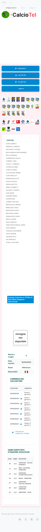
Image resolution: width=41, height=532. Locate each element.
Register (32, 8)
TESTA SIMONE (11, 240)
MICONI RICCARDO (12, 220)
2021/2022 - (16, 420)
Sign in (23, 8)
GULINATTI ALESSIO (12, 196)
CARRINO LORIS (11, 167)
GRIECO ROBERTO (12, 193)
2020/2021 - (16, 425)
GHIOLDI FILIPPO (11, 188)
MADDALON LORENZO (13, 211)
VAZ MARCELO (11, 246)
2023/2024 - (16, 410)
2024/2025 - (16, 405)
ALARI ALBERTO (11, 150)
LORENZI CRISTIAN (12, 208)
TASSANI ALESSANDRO (13, 237)
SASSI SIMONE (11, 234)
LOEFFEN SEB (10, 205)
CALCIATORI (20, 81)
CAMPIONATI (20, 74)
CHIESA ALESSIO (11, 176)
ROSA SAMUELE (11, 228)
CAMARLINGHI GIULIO (13, 164)
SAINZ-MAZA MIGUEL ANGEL (15, 231)
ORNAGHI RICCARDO (13, 222)
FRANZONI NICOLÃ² (12, 185)
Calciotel (31, 520)
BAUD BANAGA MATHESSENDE (16, 158)
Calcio (20, 21)
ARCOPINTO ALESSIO (13, 156)
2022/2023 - (16, 415)
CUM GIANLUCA (11, 182)
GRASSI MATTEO (11, 190)
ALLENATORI (20, 88)
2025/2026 (14, 400)
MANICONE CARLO (12, 214)
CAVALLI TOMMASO (12, 170)
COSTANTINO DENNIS (13, 179)
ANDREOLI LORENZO (13, 153)
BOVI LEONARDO (11, 161)
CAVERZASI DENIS (12, 173)
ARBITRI (21, 95)
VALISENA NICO (11, 243)
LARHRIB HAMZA (11, 202)
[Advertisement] (20, 47)
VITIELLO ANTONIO (12, 249)
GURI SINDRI (10, 199)
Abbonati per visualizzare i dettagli (20, 439)
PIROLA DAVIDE (11, 225)
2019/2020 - (16, 430)
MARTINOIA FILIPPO (12, 217)
